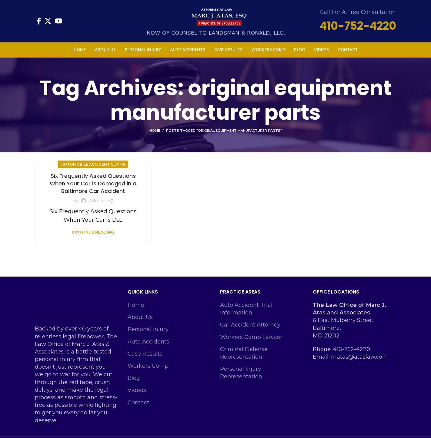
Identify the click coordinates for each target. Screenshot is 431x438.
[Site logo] (215, 22)
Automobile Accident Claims (93, 168)
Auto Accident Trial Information (246, 312)
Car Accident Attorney (250, 328)
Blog (134, 382)
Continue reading (93, 236)
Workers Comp (148, 369)
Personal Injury (148, 333)
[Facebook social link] (39, 23)
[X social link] (48, 23)
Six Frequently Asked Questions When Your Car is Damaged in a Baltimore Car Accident (93, 187)
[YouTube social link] (58, 23)
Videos (137, 394)
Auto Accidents (148, 345)
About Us (140, 321)
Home (154, 134)
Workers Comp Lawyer (251, 340)
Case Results (145, 357)
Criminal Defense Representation (244, 357)
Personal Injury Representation (241, 377)
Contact (138, 406)
